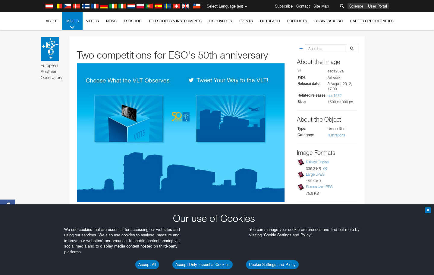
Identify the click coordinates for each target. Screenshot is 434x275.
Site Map (321, 6)
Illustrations (336, 135)
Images (72, 24)
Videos (92, 21)
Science (356, 6)
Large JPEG (315, 174)
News (111, 21)
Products (297, 21)
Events (246, 21)
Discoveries (220, 21)
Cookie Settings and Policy (272, 264)
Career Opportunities (372, 21)
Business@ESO (328, 21)
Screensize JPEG (319, 187)
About (52, 21)
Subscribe (284, 6)
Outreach (270, 21)
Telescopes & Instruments (175, 21)
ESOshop (132, 21)
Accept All (147, 264)
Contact (303, 6)
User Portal (377, 6)
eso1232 (335, 95)
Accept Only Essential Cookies (202, 264)
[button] (325, 168)
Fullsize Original (317, 162)
